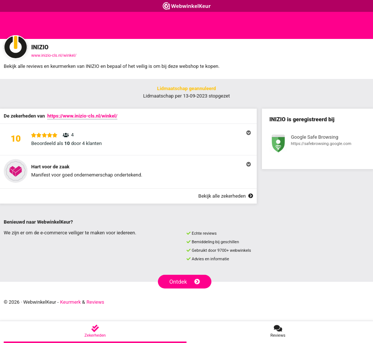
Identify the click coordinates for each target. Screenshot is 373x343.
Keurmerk (70, 302)
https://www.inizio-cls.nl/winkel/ (82, 116)
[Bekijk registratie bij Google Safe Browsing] (317, 145)
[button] (128, 139)
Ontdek (184, 281)
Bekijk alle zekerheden (225, 196)
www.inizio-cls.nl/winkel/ (54, 55)
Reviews (95, 302)
